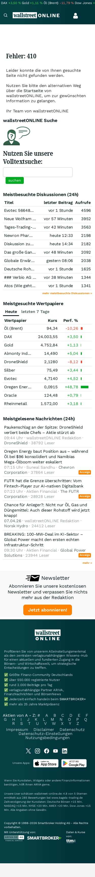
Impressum (17, 729)
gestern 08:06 (59, 260)
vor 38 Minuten (58, 277)
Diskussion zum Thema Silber (32, 243)
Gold (8, 345)
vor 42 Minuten (58, 227)
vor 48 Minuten (58, 252)
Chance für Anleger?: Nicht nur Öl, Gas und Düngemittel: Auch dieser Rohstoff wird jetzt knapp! (47, 510)
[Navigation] (5, 16)
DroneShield (16, 361)
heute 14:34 (61, 243)
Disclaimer (43, 729)
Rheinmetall (15, 403)
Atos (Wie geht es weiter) (28, 285)
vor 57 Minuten (58, 218)
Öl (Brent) (13, 328)
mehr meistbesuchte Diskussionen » (67, 293)
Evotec (10, 378)
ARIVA (37, 784)
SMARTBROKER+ (73, 699)
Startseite (33, 90)
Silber (9, 370)
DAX (8, 336)
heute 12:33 (61, 235)
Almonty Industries (22, 353)
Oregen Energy (18, 386)
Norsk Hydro (16, 525)
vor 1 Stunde (60, 210)
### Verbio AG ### (22, 277)
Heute (11, 311)
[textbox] (38, 172)
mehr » (87, 563)
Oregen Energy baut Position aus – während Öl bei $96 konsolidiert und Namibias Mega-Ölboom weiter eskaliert (46, 456)
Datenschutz (72, 729)
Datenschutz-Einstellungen (45, 733)
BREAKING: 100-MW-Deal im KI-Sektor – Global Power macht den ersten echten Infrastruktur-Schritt (43, 539)
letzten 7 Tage (35, 311)
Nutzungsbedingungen (47, 737)
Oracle (10, 395)
